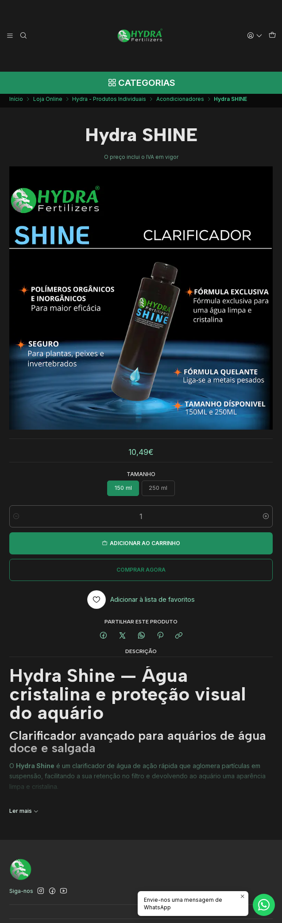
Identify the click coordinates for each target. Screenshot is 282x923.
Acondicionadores (180, 102)
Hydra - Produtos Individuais (109, 102)
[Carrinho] (272, 36)
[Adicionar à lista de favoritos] (141, 602)
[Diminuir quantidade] (16, 519)
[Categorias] (141, 83)
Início (16, 102)
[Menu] (10, 36)
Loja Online (47, 102)
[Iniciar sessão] (255, 36)
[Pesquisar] (23, 36)
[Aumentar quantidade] (265, 519)
